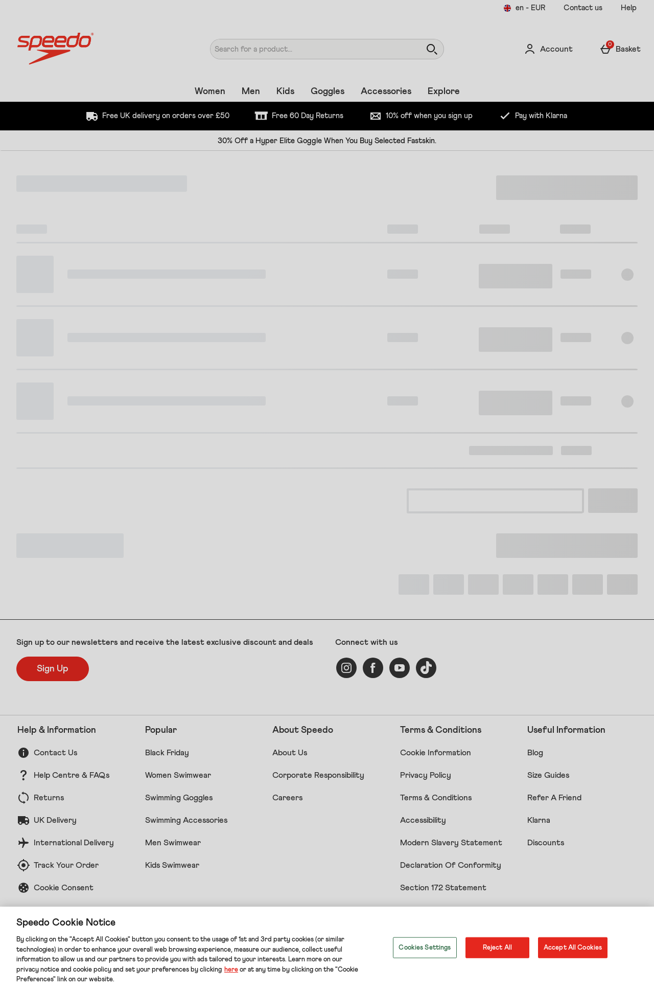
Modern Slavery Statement (451, 843)
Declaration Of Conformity (450, 865)
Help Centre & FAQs (71, 775)
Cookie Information (435, 753)
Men (251, 91)
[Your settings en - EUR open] (524, 8)
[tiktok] (426, 668)
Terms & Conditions (436, 798)
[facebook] (373, 668)
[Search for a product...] (306, 49)
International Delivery (74, 843)
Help (629, 8)
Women (210, 91)
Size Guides (548, 775)
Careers (287, 798)
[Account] (548, 49)
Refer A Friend (554, 798)
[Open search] (431, 49)
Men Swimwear (173, 843)
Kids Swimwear (172, 865)
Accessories (386, 91)
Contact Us (55, 753)
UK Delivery (55, 820)
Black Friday (167, 753)
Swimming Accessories (186, 820)
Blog (535, 753)
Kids (285, 91)
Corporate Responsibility (318, 775)
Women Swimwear (178, 775)
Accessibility (423, 820)
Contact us (583, 8)
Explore (444, 91)
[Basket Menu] (620, 49)
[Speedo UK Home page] (95, 49)
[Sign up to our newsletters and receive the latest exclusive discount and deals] (52, 669)
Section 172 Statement (443, 888)
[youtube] (399, 668)
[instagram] (346, 668)
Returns (49, 798)
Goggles (327, 91)
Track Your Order (66, 865)
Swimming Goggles (179, 798)
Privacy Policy (425, 775)
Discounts (545, 843)
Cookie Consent (64, 888)
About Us (289, 753)
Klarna (538, 820)
